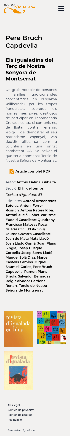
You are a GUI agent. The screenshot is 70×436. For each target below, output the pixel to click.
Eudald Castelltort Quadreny (30, 220)
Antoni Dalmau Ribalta (36, 182)
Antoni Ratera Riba (37, 210)
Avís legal (13, 405)
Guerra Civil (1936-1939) (25, 229)
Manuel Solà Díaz (20, 257)
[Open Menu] (61, 9)
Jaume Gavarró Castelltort (28, 234)
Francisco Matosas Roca (26, 224)
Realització (14, 419)
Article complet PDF (32, 171)
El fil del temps (31, 188)
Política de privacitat (21, 410)
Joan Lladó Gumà (21, 243)
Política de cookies (19, 415)
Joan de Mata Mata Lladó (27, 239)
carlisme (48, 215)
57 (24, 195)
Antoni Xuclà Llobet (23, 215)
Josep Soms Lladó (36, 253)
